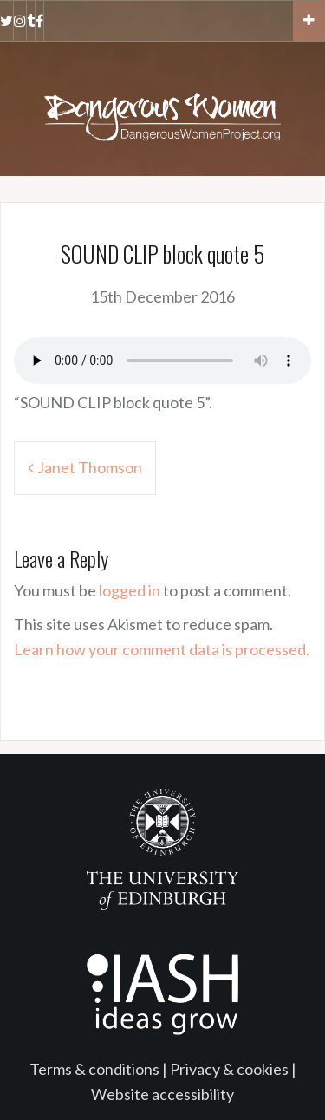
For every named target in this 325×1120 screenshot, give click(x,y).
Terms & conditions (94, 1068)
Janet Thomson (89, 467)
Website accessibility (162, 1094)
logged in (129, 590)
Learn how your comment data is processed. (161, 649)
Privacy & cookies (229, 1068)
